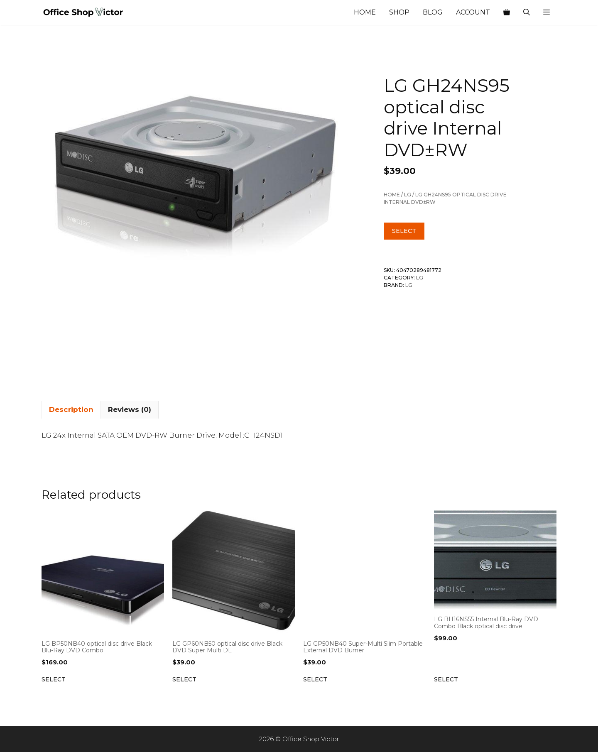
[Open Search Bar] (527, 12)
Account (473, 12)
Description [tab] (71, 409)
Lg (407, 194)
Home (365, 12)
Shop (399, 12)
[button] (546, 12)
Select (404, 231)
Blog (433, 12)
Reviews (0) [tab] (129, 409)
